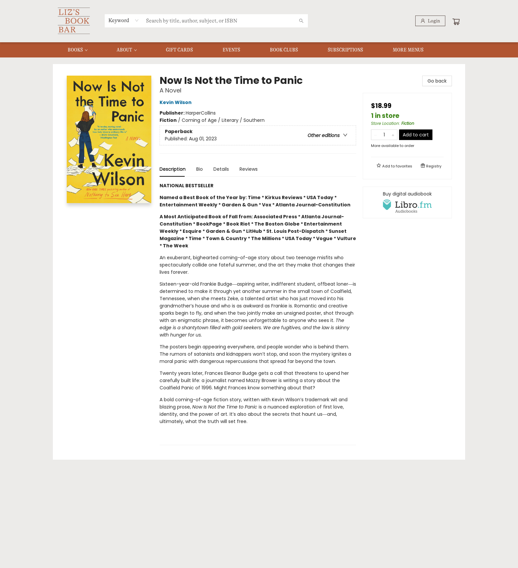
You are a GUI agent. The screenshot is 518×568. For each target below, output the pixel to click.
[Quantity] (384, 134)
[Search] (301, 20)
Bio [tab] (199, 169)
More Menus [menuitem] (408, 50)
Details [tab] (221, 169)
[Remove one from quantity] (375, 134)
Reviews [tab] (249, 169)
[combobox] (124, 20)
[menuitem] (77, 49)
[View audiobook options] (407, 202)
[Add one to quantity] (393, 134)
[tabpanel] (258, 313)
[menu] (259, 49)
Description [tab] (173, 169)
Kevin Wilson (177, 102)
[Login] (430, 21)
